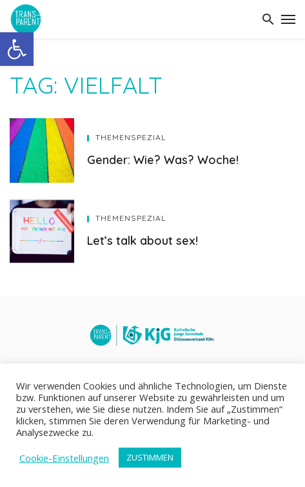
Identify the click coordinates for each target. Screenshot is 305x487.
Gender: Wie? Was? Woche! (163, 159)
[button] (17, 49)
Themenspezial (130, 137)
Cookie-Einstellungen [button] (64, 458)
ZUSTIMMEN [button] (149, 457)
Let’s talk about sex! (142, 240)
